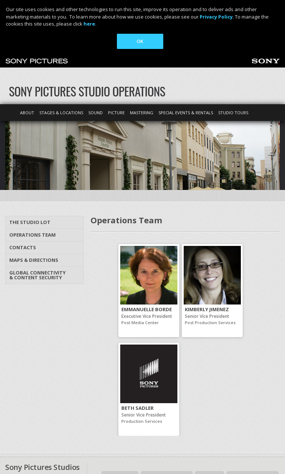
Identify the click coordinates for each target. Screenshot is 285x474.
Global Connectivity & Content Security (37, 220)
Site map (209, 422)
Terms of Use (92, 450)
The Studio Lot (29, 167)
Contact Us (120, 422)
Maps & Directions (33, 205)
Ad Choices (54, 450)
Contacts (22, 192)
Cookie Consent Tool (204, 450)
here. (89, 23)
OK (140, 41)
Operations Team (32, 180)
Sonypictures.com (252, 422)
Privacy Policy (19, 450)
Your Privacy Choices (139, 450)
